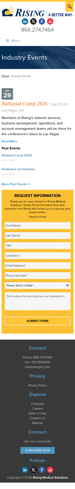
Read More (9, 141)
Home (5, 76)
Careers (37, 409)
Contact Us (37, 418)
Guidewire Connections (18, 169)
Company (37, 404)
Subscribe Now (37, 450)
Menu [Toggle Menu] (13, 41)
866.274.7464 (37, 29)
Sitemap (37, 423)
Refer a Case (37, 413)
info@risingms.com (37, 367)
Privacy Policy (37, 385)
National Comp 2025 (17, 155)
